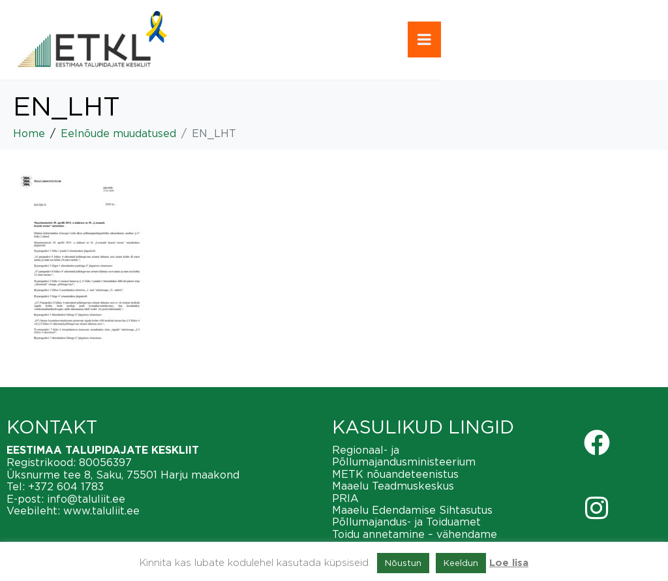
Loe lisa (508, 563)
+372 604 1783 (66, 486)
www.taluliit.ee (101, 510)
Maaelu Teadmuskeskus (393, 486)
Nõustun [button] (403, 562)
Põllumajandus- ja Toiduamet (406, 521)
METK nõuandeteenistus (395, 474)
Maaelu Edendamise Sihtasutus (412, 510)
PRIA (345, 498)
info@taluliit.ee (86, 499)
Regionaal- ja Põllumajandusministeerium (404, 455)
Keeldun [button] (461, 562)
